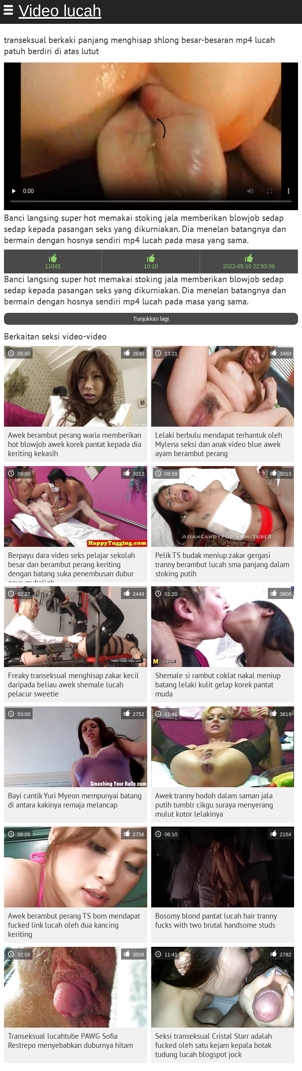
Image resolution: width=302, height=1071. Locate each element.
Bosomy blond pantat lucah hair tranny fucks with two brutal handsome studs (216, 920)
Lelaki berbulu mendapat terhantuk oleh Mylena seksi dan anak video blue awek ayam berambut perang (218, 444)
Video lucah (60, 11)
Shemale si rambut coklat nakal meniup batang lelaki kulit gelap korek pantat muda (218, 684)
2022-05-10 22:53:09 (249, 266)
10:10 (151, 266)
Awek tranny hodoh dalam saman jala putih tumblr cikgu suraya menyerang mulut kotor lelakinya (214, 805)
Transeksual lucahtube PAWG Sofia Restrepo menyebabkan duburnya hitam (70, 1040)
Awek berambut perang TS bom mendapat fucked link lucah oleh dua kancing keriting (74, 925)
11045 (53, 266)
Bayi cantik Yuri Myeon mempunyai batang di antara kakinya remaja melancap (75, 800)
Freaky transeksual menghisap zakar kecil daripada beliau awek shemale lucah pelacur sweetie (73, 684)
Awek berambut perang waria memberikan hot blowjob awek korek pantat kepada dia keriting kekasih (74, 444)
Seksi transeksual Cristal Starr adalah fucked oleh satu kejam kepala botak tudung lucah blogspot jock (213, 1045)
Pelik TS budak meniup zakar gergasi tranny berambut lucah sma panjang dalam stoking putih (222, 564)
